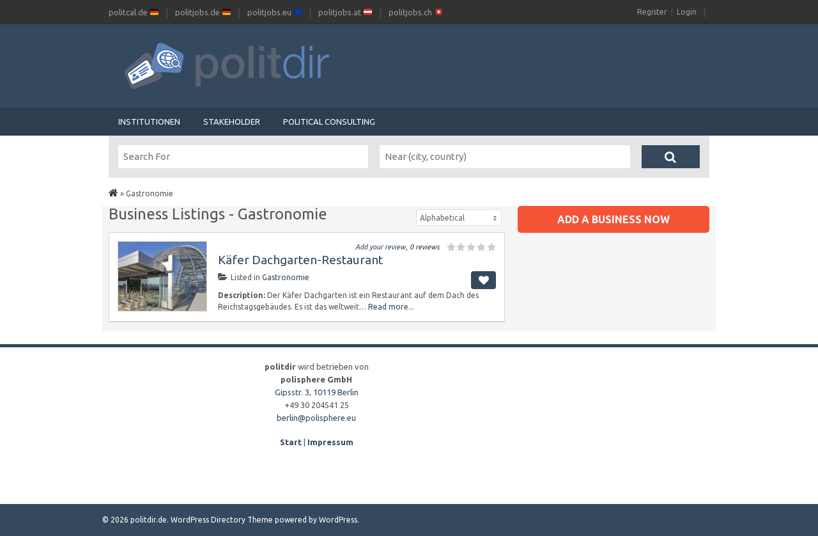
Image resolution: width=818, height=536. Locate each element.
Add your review (380, 247)
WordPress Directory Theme (222, 520)
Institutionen (149, 121)
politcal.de (133, 12)
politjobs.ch (416, 12)
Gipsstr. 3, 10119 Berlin (317, 392)
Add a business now (613, 219)
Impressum (330, 441)
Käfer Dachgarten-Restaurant (300, 260)
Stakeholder (231, 121)
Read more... (391, 307)
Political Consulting (329, 121)
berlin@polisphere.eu (316, 417)
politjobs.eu (274, 12)
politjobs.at (345, 12)
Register (652, 12)
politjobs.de (203, 12)
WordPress (338, 520)
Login (687, 12)
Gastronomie (285, 277)
